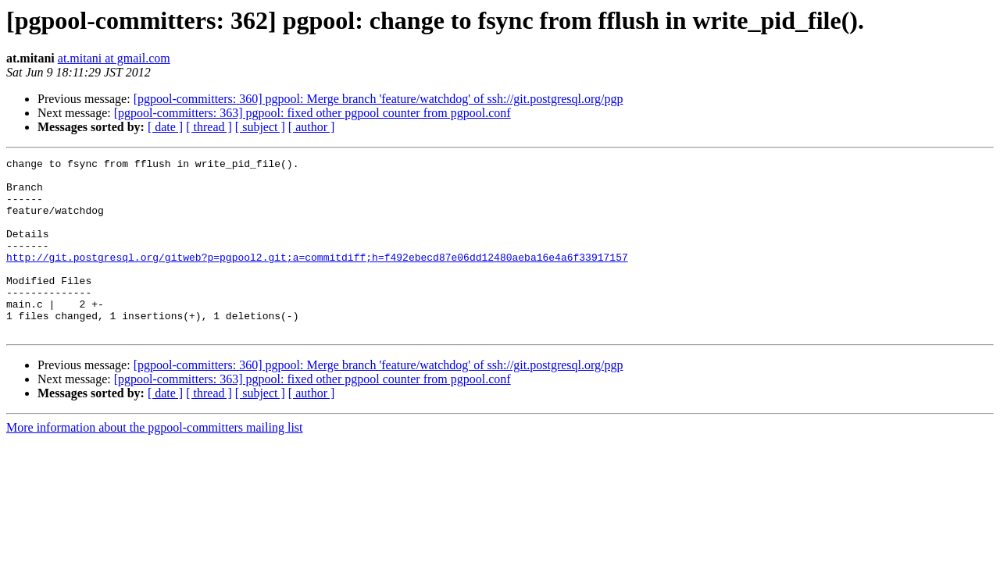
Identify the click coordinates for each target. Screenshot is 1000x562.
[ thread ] (209, 126)
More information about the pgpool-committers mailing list (154, 462)
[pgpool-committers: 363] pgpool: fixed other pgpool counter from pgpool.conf (312, 112)
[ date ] (165, 126)
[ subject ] (260, 126)
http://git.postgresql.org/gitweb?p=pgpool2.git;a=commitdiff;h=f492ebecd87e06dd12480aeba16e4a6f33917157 (317, 278)
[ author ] (311, 126)
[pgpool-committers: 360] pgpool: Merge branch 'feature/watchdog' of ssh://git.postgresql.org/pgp (378, 98)
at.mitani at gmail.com (114, 58)
